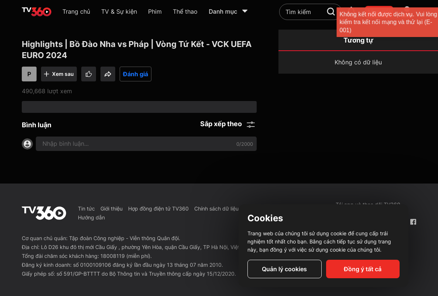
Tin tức (86, 208)
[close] (422, 22)
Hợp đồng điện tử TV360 (158, 208)
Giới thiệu (111, 208)
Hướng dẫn (91, 217)
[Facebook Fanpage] (413, 222)
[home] (36, 11)
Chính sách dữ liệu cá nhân (226, 208)
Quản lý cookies (284, 269)
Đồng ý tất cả (362, 269)
